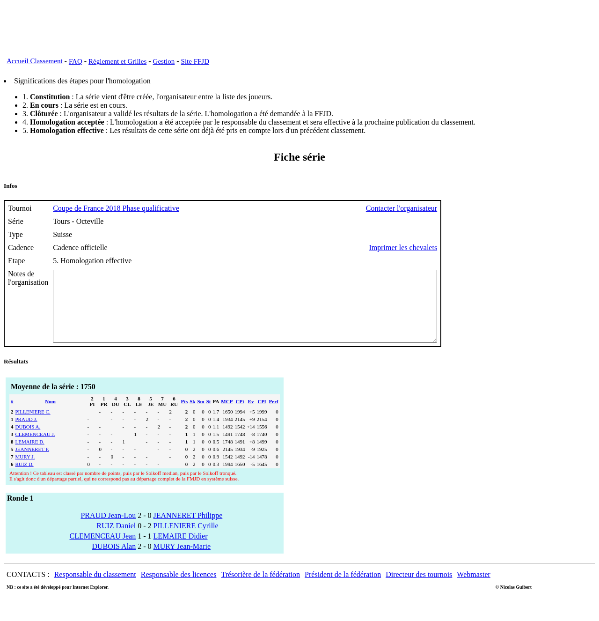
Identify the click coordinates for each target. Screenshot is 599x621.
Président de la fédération (343, 588)
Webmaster (473, 588)
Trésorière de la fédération (260, 588)
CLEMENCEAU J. (35, 448)
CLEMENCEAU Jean (102, 550)
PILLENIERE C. (33, 426)
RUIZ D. (24, 478)
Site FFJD (195, 61)
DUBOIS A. (28, 441)
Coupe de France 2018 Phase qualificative (116, 208)
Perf (273, 415)
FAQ (75, 61)
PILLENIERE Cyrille (186, 540)
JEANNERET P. (32, 463)
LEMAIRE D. (29, 455)
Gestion (164, 61)
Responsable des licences (179, 588)
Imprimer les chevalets (450, 247)
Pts (184, 415)
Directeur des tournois (419, 588)
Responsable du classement (95, 588)
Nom (50, 415)
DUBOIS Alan (114, 560)
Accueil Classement (35, 61)
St (208, 415)
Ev (251, 415)
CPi (240, 415)
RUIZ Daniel (116, 540)
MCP (227, 415)
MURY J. (25, 470)
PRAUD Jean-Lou (108, 529)
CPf (261, 415)
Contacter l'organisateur (448, 208)
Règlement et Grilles (117, 61)
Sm (200, 415)
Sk (192, 415)
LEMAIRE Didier (180, 550)
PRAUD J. (26, 433)
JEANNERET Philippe (188, 529)
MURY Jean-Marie (182, 560)
